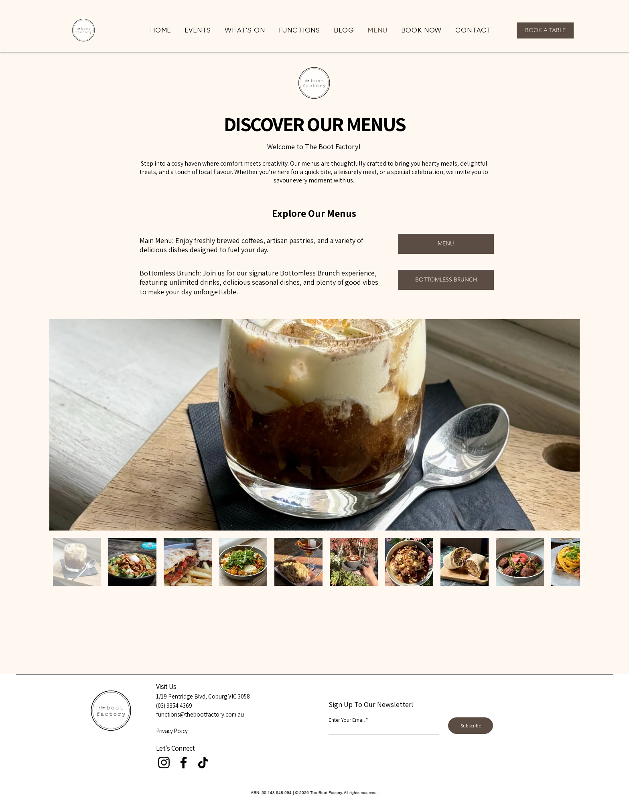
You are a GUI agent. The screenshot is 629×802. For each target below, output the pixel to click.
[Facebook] (183, 762)
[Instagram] (164, 762)
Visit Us (166, 686)
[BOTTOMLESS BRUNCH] (446, 280)
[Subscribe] (470, 725)
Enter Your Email (347, 720)
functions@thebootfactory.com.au (200, 714)
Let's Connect (175, 748)
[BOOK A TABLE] (545, 30)
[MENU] (446, 244)
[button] (299, 30)
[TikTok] (203, 762)
